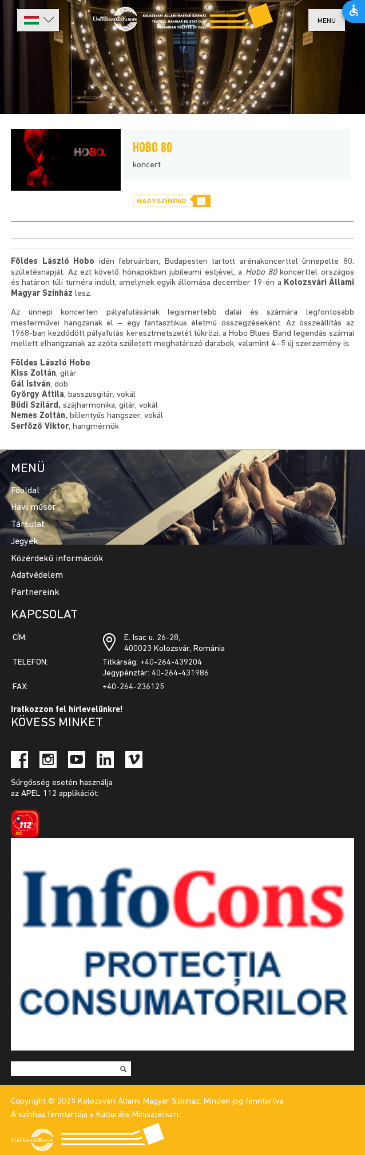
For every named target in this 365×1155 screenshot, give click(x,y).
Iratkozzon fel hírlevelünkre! (67, 710)
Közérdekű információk (57, 559)
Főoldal (25, 491)
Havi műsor (33, 507)
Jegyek (24, 541)
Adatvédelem (37, 575)
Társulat (28, 524)
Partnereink (35, 592)
